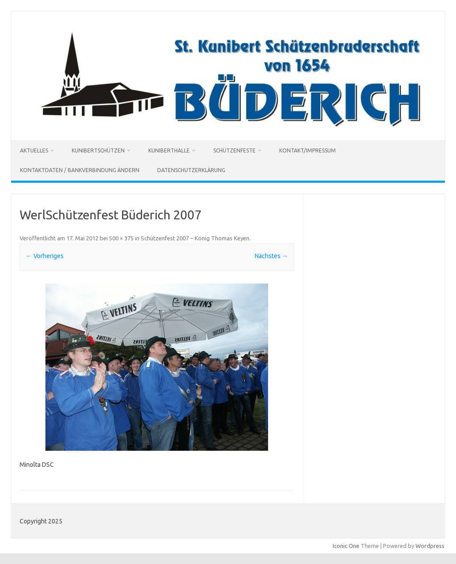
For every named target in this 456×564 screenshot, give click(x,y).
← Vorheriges (45, 255)
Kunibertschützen (98, 150)
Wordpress (429, 546)
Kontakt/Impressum (307, 150)
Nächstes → (271, 255)
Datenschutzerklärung (191, 170)
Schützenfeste (234, 150)
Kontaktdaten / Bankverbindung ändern (79, 170)
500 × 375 (121, 238)
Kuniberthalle (169, 150)
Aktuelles (34, 150)
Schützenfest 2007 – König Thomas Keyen (195, 238)
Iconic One (346, 546)
